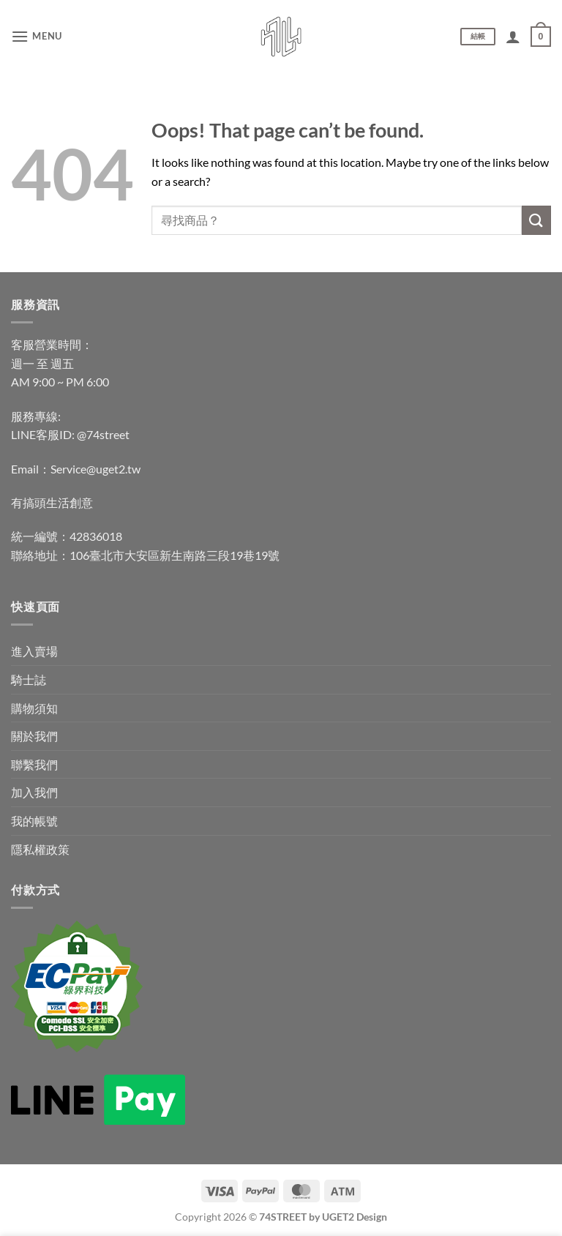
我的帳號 (34, 821)
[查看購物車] (541, 36)
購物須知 (34, 708)
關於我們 (34, 736)
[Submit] (536, 220)
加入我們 (34, 792)
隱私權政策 (40, 849)
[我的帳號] (513, 36)
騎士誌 (28, 679)
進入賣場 (34, 651)
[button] (36, 36)
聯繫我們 (34, 764)
